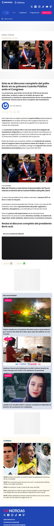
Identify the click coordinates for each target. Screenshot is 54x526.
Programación (34, 13)
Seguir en (8, 263)
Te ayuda (8, 339)
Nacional (11, 35)
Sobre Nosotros (9, 520)
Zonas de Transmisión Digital (14, 525)
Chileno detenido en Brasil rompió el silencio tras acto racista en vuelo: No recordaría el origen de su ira (26, 496)
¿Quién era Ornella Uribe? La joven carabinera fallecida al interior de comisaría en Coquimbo (27, 406)
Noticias (4, 35)
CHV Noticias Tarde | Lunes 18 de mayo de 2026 (21, 487)
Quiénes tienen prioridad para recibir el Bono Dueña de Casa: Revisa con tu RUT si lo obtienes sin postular (26, 369)
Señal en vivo (46, 13)
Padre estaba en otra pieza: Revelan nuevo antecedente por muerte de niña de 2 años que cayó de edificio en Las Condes (26, 331)
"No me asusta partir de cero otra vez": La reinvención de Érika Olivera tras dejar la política (26, 483)
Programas (23, 13)
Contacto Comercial (11, 522)
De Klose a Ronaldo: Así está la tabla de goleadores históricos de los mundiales (26, 478)
